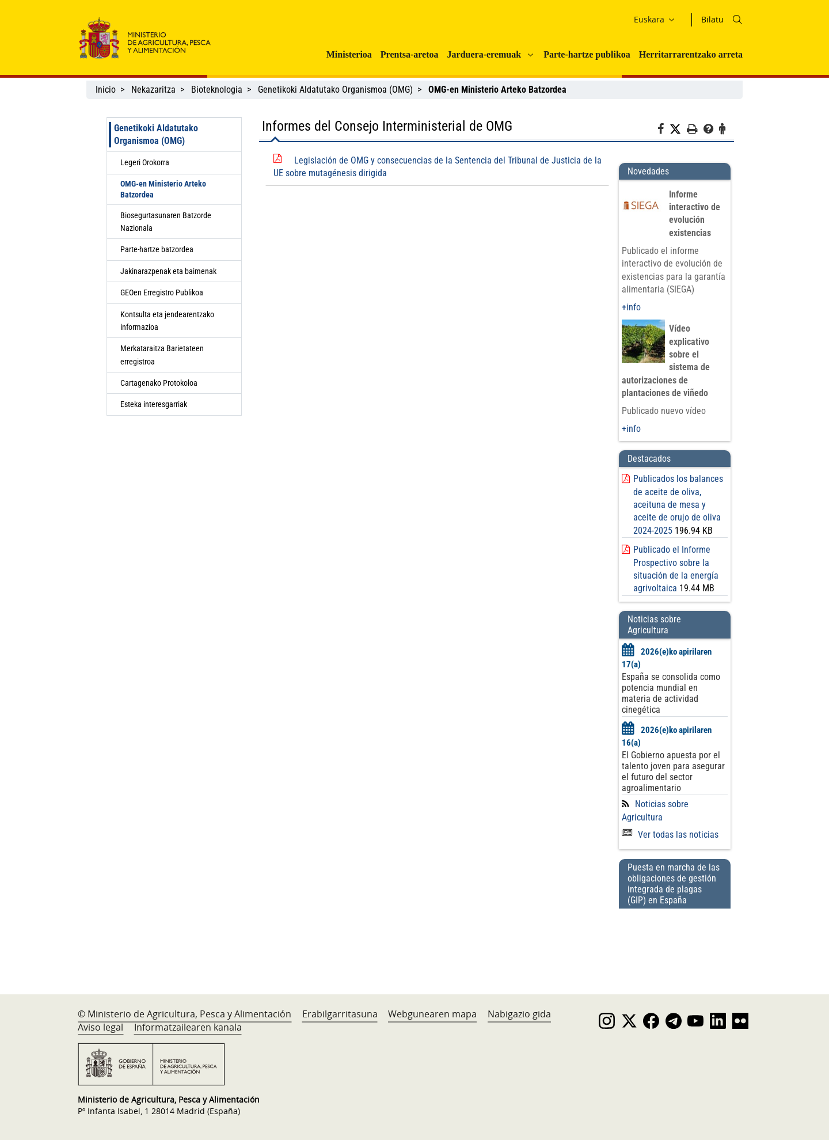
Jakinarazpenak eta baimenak (168, 271)
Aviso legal (100, 1027)
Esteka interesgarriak (153, 404)
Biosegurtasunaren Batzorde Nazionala (165, 222)
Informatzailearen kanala (188, 1027)
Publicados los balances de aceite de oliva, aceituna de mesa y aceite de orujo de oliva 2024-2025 (678, 504)
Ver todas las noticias (670, 834)
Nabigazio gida (519, 1014)
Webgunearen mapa (432, 1014)
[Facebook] (663, 131)
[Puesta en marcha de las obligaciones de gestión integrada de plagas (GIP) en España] (675, 940)
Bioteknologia (216, 89)
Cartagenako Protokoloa (158, 382)
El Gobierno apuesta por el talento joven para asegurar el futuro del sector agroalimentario (673, 771)
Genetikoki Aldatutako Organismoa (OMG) (335, 89)
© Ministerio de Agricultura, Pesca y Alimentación (184, 1014)
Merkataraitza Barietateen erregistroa (162, 355)
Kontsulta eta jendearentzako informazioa (167, 321)
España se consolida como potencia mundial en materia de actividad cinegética (671, 693)
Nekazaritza (153, 89)
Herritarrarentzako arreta (691, 54)
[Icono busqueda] (737, 19)
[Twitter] (678, 129)
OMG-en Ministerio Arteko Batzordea (163, 189)
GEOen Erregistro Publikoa (161, 292)
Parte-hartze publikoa (586, 54)
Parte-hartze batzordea (156, 249)
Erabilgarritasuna (340, 1014)
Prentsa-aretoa (410, 54)
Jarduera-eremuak (484, 54)
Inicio (106, 89)
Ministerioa (349, 54)
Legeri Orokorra (144, 162)
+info (631, 307)
